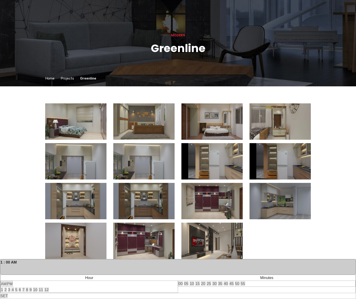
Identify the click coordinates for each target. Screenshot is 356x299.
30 (215, 284)
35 (220, 284)
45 (232, 284)
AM (4, 284)
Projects (67, 78)
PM (10, 284)
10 (35, 290)
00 (180, 284)
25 (209, 284)
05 (186, 284)
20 (203, 284)
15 (197, 284)
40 (226, 284)
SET (4, 296)
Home (49, 78)
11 (41, 290)
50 (237, 284)
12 (46, 290)
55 (243, 284)
